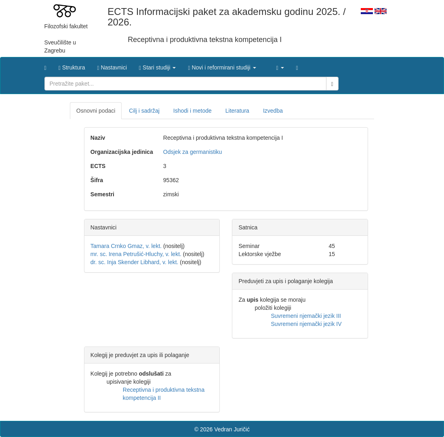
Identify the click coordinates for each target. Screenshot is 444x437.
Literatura (237, 110)
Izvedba (273, 110)
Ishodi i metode (192, 110)
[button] (157, 65)
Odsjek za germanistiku (192, 152)
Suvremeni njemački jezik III (306, 316)
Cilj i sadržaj (144, 110)
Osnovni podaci (96, 110)
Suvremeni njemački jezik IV (306, 324)
